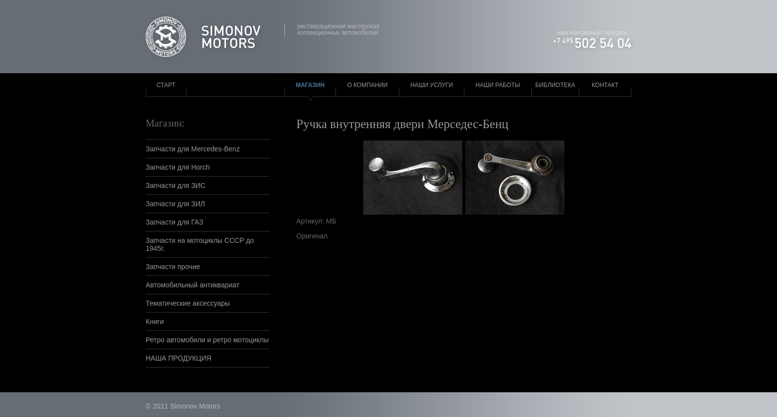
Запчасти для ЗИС (175, 185)
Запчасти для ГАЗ (174, 222)
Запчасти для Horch (178, 167)
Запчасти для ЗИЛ (175, 204)
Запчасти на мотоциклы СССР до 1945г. (200, 244)
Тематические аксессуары (188, 303)
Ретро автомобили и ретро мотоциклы (207, 340)
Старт (166, 85)
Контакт (605, 85)
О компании (367, 85)
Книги (155, 321)
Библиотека (555, 85)
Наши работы (498, 85)
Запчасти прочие (173, 267)
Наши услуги (431, 85)
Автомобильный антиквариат (192, 285)
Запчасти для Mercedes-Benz (193, 149)
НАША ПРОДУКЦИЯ (178, 358)
